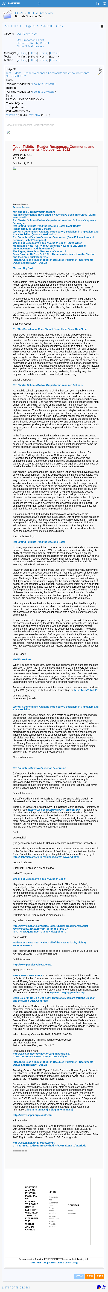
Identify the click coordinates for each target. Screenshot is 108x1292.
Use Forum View (27, 33)
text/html (34, 115)
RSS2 (99, 1276)
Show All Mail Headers (30, 46)
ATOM (79, 1276)
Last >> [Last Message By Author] (54, 60)
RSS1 (90, 1276)
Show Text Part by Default (33, 43)
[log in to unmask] (43, 84)
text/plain (11, 115)
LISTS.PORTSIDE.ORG (16, 1287)
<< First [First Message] (22, 53)
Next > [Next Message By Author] (43, 60)
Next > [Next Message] (43, 53)
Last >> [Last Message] (54, 53)
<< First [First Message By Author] (22, 60)
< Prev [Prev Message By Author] (33, 60)
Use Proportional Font (30, 40)
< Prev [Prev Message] (33, 53)
